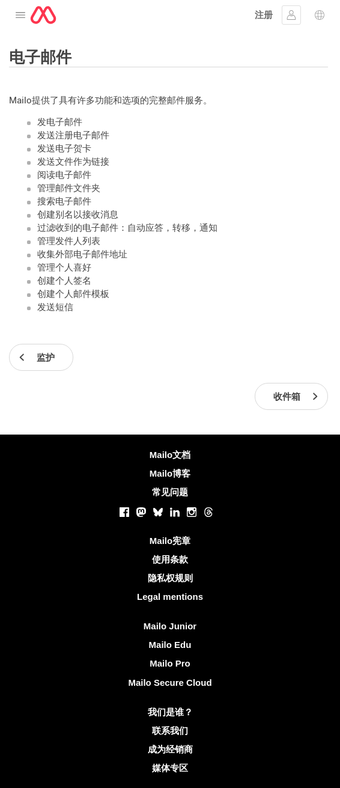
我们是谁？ (170, 712)
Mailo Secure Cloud (169, 682)
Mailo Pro (170, 663)
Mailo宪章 (170, 541)
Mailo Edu (170, 645)
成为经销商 (170, 749)
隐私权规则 (170, 578)
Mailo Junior (170, 626)
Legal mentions (170, 596)
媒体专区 (170, 768)
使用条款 (170, 559)
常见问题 (170, 492)
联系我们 (170, 730)
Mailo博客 (170, 473)
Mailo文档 (170, 455)
